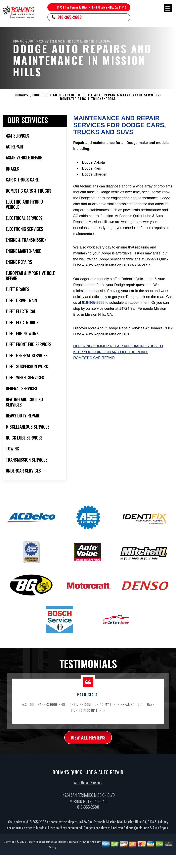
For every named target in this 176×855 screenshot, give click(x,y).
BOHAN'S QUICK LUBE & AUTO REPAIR (44, 95)
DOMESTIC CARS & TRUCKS (82, 99)
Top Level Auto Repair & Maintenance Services (117, 95)
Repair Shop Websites (40, 843)
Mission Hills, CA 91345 (95, 41)
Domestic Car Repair (94, 358)
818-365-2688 (70, 17)
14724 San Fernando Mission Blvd (57, 41)
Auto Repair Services (88, 784)
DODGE (111, 99)
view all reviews (88, 739)
